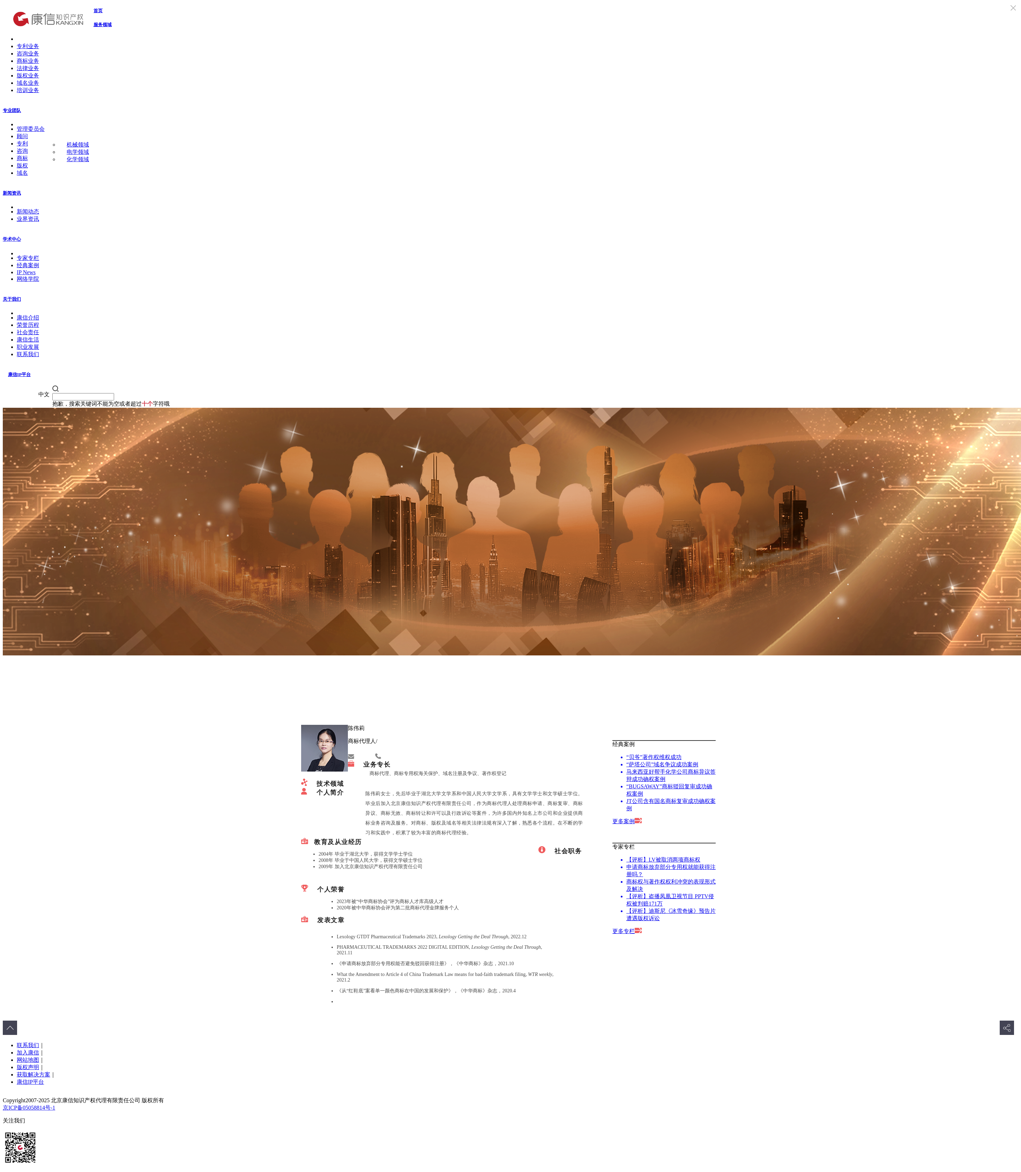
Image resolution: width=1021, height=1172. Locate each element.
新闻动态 (28, 212)
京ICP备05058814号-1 (29, 1108)
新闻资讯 (12, 193)
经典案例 (28, 265)
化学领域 (78, 159)
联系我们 (28, 354)
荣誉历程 (28, 325)
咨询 (22, 151)
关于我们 (12, 299)
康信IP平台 (19, 374)
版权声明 (28, 1067)
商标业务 (28, 61)
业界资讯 (28, 219)
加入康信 (28, 1052)
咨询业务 (28, 54)
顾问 (22, 136)
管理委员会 (31, 129)
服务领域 (103, 24)
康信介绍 (28, 318)
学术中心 (12, 239)
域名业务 (28, 83)
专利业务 (28, 46)
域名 (22, 173)
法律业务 (28, 68)
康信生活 (28, 340)
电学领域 (78, 152)
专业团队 (12, 110)
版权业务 (28, 75)
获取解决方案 (33, 1074)
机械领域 (78, 145)
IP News (26, 272)
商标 (22, 158)
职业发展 (28, 347)
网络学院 (28, 279)
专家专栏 (28, 258)
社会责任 (28, 332)
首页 (98, 10)
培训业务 (28, 90)
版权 (22, 165)
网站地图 (28, 1060)
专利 (22, 143)
